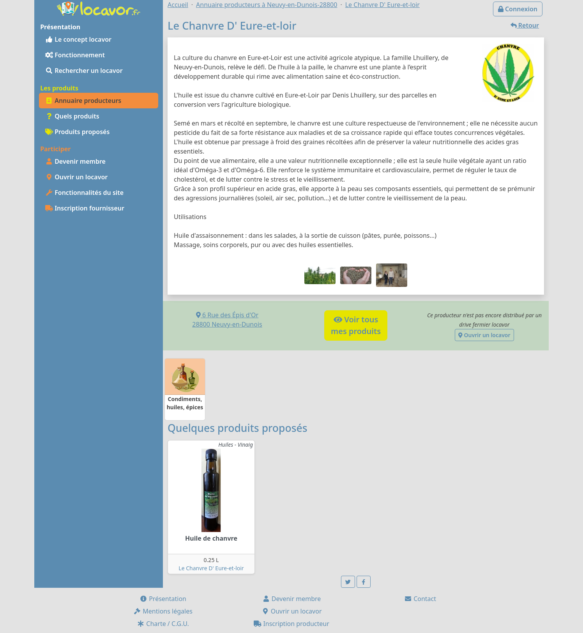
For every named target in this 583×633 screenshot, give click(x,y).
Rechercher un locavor (84, 70)
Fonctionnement (75, 55)
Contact (420, 598)
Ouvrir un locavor (76, 177)
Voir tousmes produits (356, 325)
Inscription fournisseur (84, 208)
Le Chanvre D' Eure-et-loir (211, 568)
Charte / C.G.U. (163, 623)
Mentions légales (163, 611)
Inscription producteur (291, 623)
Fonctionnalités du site (84, 192)
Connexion (517, 9)
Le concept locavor (78, 39)
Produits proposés (77, 131)
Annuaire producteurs (83, 100)
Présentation (163, 598)
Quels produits (72, 116)
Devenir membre (75, 161)
